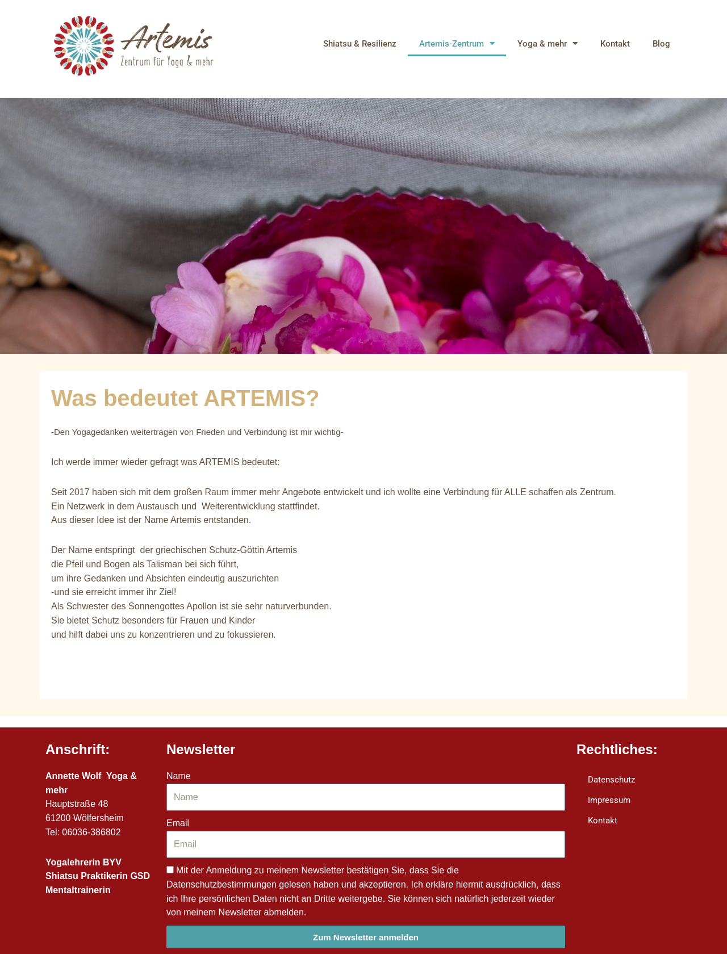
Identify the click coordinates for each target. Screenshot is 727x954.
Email (177, 823)
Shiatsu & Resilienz (359, 44)
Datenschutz (611, 780)
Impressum (609, 800)
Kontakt (615, 44)
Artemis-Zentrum (457, 43)
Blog (661, 44)
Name (178, 776)
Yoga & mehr (547, 43)
